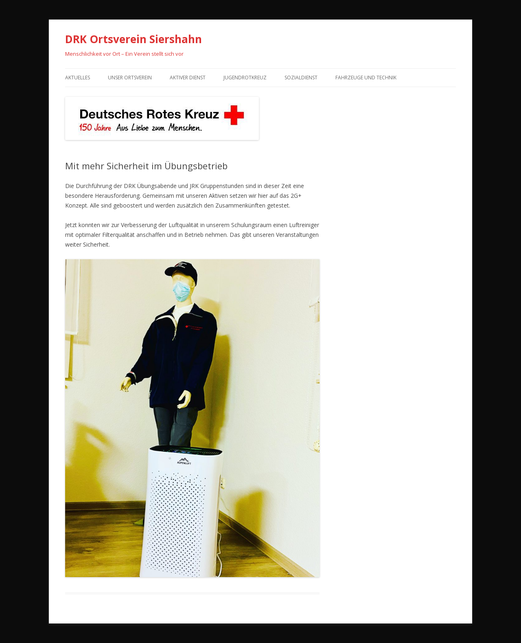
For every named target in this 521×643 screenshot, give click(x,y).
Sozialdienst (301, 77)
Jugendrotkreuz (245, 77)
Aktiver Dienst (188, 77)
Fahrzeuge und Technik (365, 77)
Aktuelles (77, 77)
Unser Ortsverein (130, 77)
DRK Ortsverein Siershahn (133, 39)
